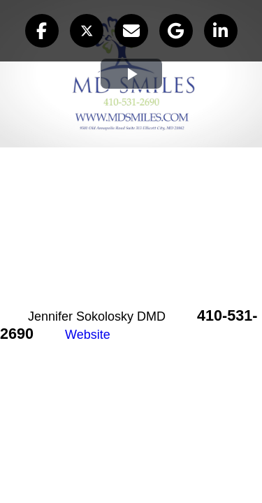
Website (87, 335)
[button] (42, 31)
